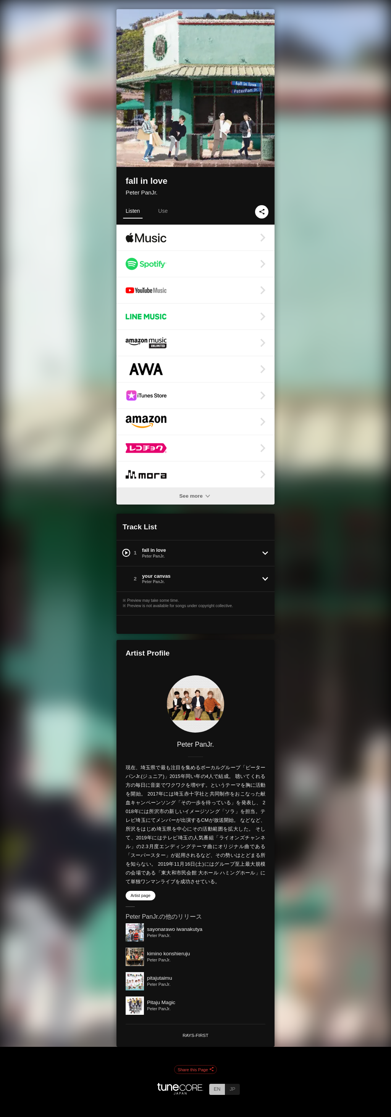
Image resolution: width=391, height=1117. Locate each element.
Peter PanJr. (142, 192)
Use (163, 211)
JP (232, 1089)
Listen (133, 211)
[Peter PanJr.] (195, 704)
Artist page (140, 895)
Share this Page (195, 1069)
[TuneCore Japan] (180, 1092)
